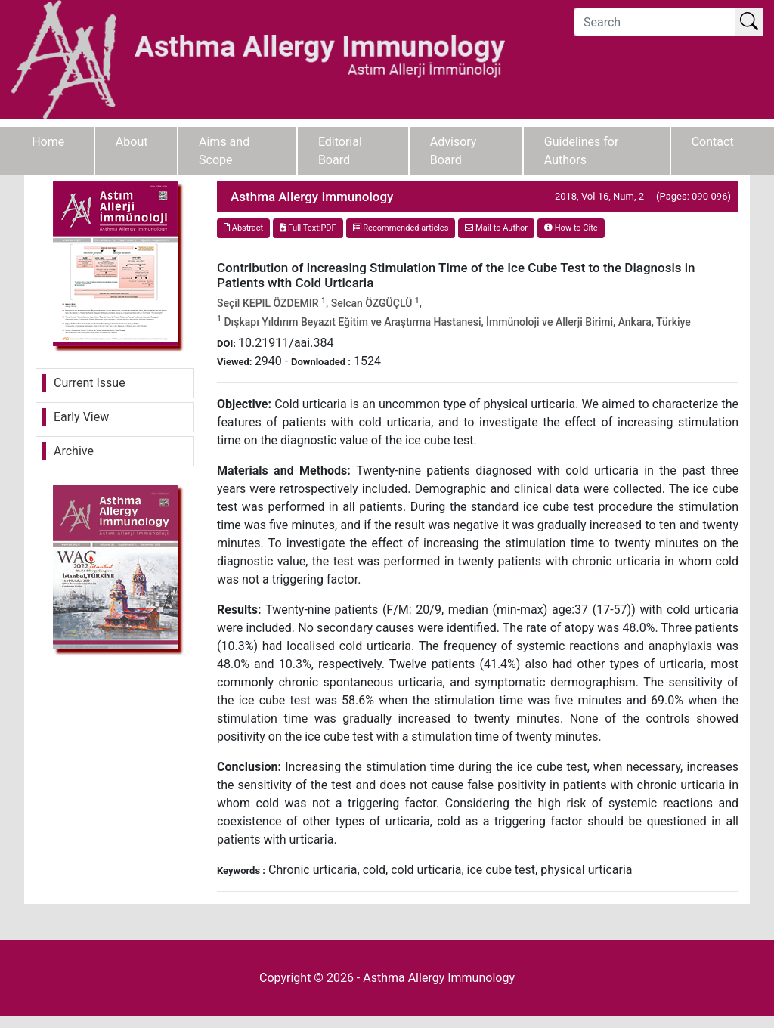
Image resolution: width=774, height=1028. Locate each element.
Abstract (243, 228)
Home (48, 142)
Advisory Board (453, 151)
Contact (713, 142)
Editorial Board (340, 151)
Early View (81, 417)
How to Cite (571, 228)
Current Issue (89, 383)
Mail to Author (496, 228)
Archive (74, 451)
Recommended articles (401, 228)
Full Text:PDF (308, 228)
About (132, 142)
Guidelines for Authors (581, 151)
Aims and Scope (224, 151)
